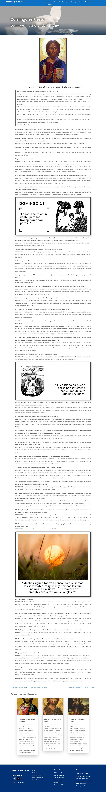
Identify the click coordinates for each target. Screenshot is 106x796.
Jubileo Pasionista (81, 783)
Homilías (54, 2)
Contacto (49, 4)
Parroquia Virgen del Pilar (83, 776)
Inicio (47, 2)
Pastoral (88, 2)
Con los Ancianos (59, 775)
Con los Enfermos (59, 777)
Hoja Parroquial (64, 2)
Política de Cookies (18, 783)
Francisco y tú (58, 782)
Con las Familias (58, 780)
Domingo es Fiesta (77, 2)
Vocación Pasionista (37, 780)
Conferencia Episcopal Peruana (84, 781)
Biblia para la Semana (60, 772)
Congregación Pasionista (83, 786)
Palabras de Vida (58, 785)
